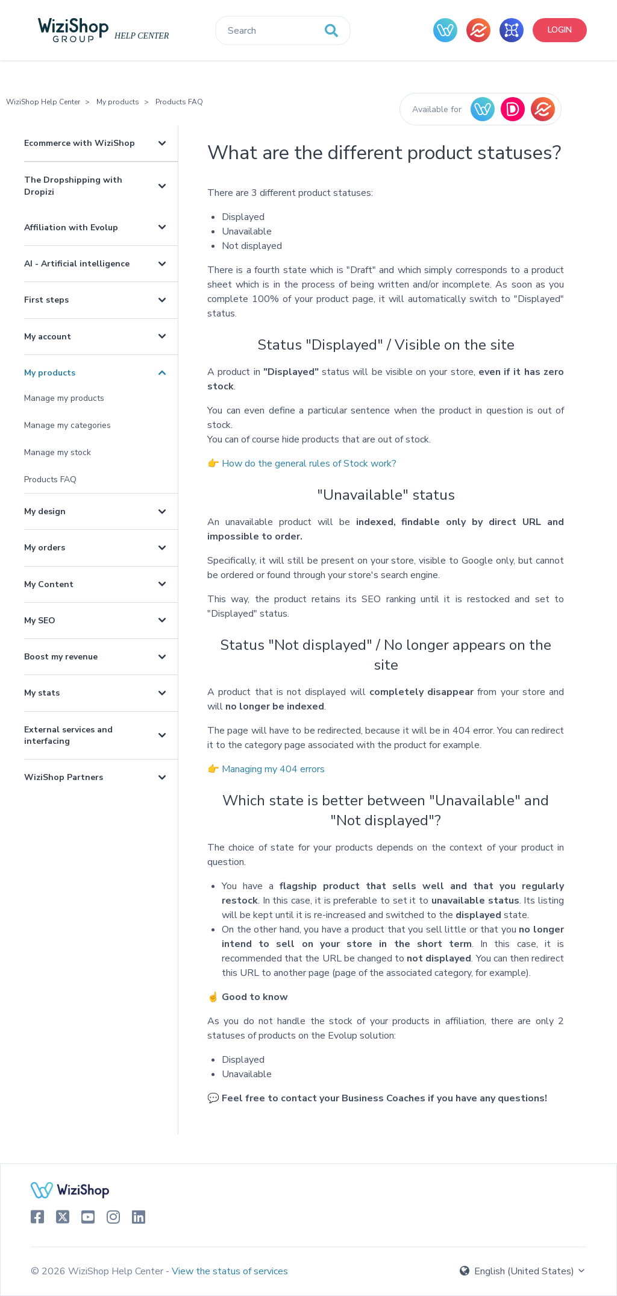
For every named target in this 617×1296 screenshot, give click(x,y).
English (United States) (523, 1271)
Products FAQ (179, 102)
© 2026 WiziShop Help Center (98, 1271)
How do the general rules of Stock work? (309, 463)
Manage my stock (57, 452)
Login (560, 30)
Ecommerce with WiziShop (79, 143)
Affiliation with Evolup (71, 227)
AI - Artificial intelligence (77, 263)
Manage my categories (67, 425)
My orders (44, 547)
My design (45, 511)
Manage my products (64, 398)
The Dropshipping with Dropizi (73, 185)
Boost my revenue (61, 656)
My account (47, 336)
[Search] (282, 30)
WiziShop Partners (63, 777)
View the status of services (230, 1271)
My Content (49, 584)
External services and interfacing (68, 735)
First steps (46, 300)
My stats (42, 693)
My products (117, 102)
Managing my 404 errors (273, 769)
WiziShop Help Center (43, 102)
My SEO (39, 620)
